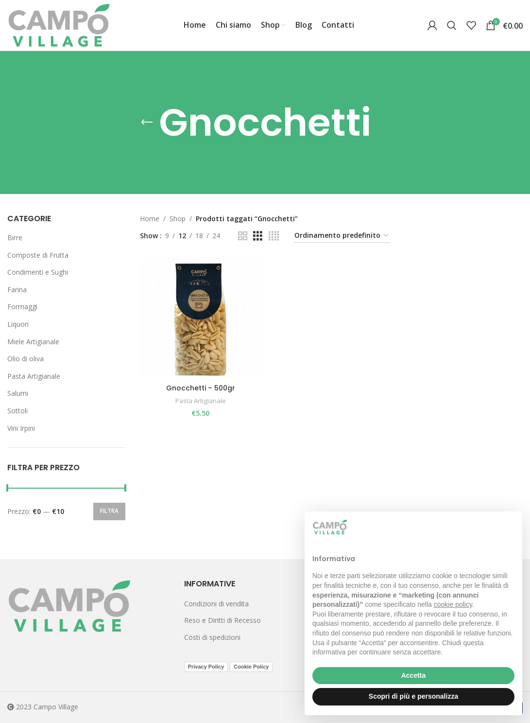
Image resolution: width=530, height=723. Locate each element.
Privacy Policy (206, 667)
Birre (14, 237)
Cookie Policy (251, 667)
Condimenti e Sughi (37, 272)
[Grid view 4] (274, 236)
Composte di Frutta (37, 255)
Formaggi (22, 306)
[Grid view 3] (257, 236)
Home (149, 218)
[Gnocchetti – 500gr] (200, 318)
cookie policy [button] (453, 604)
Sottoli (17, 410)
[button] (509, 527)
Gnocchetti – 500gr (200, 387)
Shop (178, 218)
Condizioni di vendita (216, 603)
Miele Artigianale (33, 341)
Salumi (17, 393)
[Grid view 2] (242, 236)
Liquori (18, 324)
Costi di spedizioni (212, 637)
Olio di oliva (25, 358)
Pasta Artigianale (33, 376)
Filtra (109, 511)
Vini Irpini (21, 428)
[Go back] (147, 122)
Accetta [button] (413, 675)
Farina (17, 289)
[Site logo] (59, 24)
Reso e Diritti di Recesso (222, 620)
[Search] (452, 25)
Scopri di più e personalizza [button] (413, 696)
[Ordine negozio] (342, 236)
